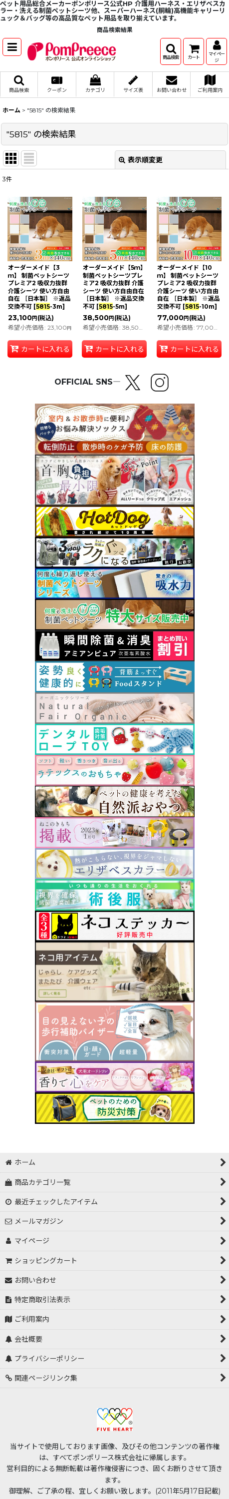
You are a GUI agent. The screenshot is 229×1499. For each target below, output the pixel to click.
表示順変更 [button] (141, 159)
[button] (11, 47)
